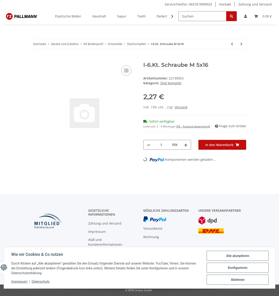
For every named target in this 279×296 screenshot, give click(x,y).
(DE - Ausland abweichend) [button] (193, 126)
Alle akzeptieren (237, 256)
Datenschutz (41, 282)
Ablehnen (237, 280)
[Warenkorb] (263, 16)
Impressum (97, 231)
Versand (181, 107)
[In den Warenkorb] (36, 59)
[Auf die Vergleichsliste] (126, 70)
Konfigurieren (237, 268)
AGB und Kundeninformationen (105, 242)
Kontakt (225, 4)
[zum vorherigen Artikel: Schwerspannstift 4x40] (232, 44)
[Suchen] (202, 16)
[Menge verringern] (149, 144)
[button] (245, 16)
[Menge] (161, 144)
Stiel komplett (170, 83)
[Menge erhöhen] (186, 144)
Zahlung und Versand (255, 4)
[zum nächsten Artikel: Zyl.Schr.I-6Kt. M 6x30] (241, 44)
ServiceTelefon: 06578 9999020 (188, 4)
